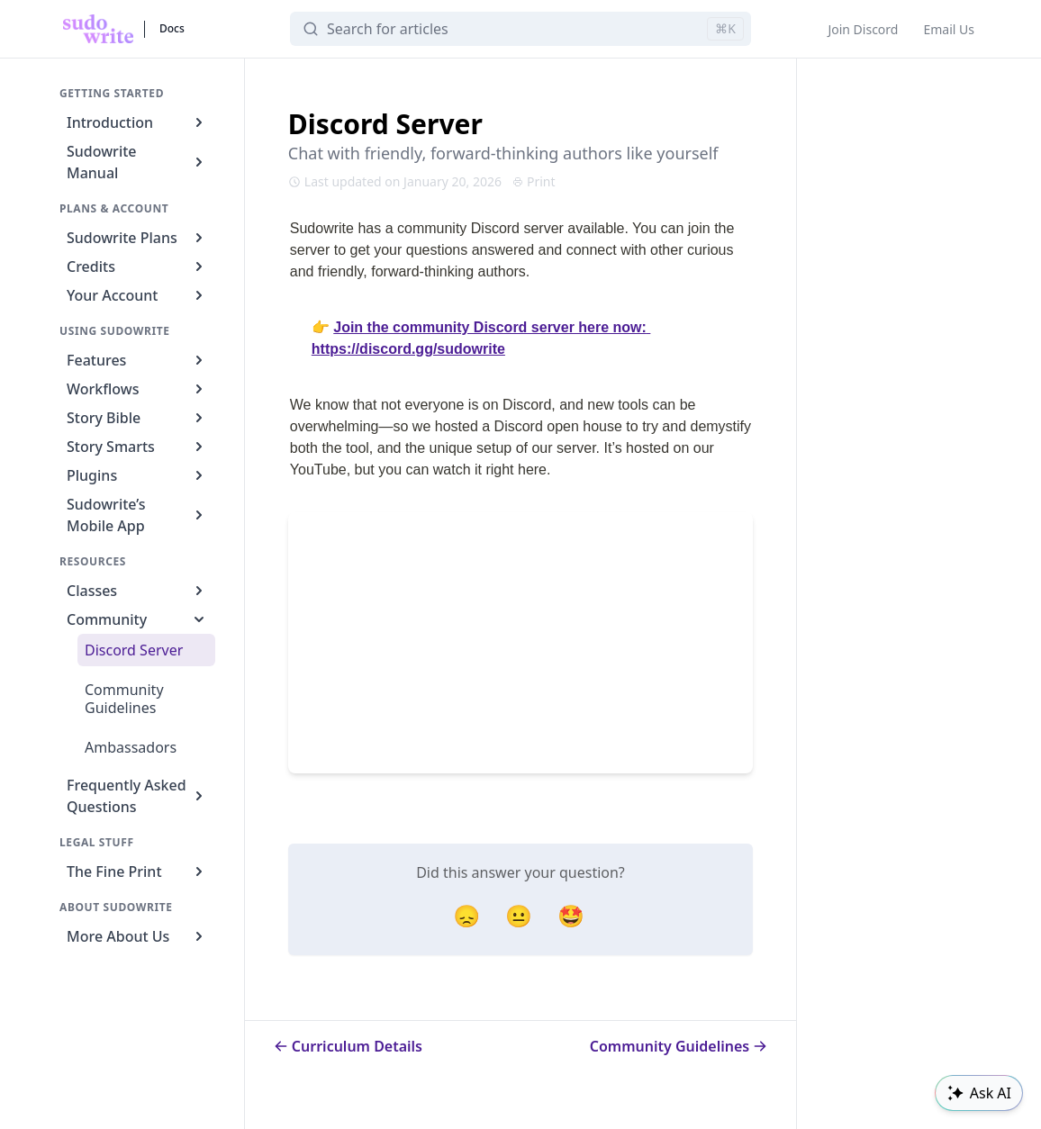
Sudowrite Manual (137, 162)
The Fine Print (137, 871)
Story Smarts (137, 446)
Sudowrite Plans (137, 238)
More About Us (137, 936)
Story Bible (137, 418)
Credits (137, 266)
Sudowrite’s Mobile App (137, 515)
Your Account (137, 295)
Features (137, 360)
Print (534, 181)
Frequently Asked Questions (137, 796)
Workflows (137, 389)
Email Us (948, 29)
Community (137, 619)
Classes (137, 591)
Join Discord (863, 29)
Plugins (137, 475)
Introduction (137, 122)
